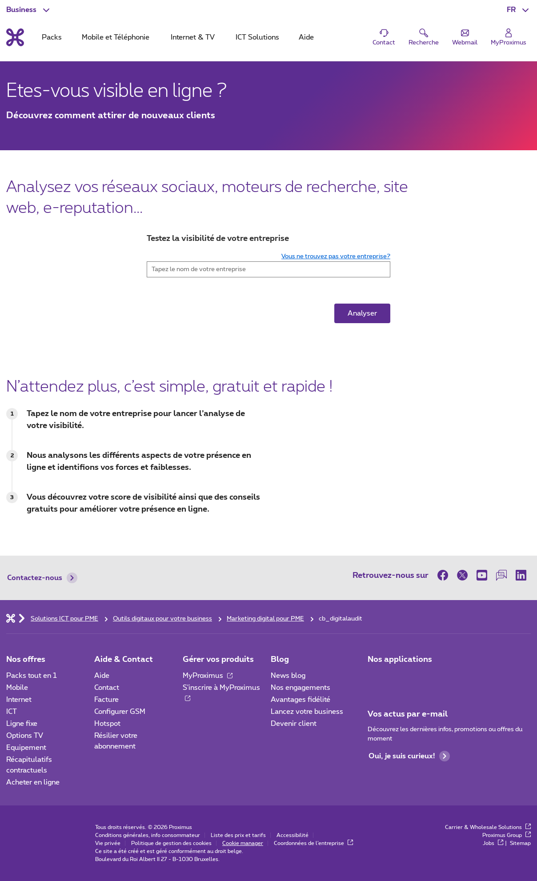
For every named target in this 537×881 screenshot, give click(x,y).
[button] (519, 9)
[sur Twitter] (462, 575)
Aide (101, 675)
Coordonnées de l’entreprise (313, 843)
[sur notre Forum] (501, 575)
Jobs (493, 843)
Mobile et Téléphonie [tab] (115, 37)
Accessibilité (293, 835)
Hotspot (107, 723)
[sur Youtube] (482, 575)
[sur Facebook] (445, 575)
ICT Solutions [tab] (257, 37)
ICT (11, 711)
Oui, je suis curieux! (409, 756)
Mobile (17, 687)
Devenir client (294, 723)
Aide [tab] (306, 37)
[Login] (508, 37)
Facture (106, 699)
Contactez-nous (42, 578)
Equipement (26, 747)
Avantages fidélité (300, 699)
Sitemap (520, 843)
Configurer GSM (119, 711)
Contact (106, 687)
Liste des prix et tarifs (238, 835)
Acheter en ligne (33, 782)
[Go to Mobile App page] (401, 678)
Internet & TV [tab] (193, 37)
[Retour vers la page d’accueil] (15, 37)
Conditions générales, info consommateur (147, 835)
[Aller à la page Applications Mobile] (376, 678)
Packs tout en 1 (31, 675)
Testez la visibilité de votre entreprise (218, 239)
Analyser (362, 313)
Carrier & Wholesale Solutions (488, 827)
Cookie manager (242, 843)
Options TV (24, 735)
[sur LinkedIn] (521, 575)
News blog (288, 675)
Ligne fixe (21, 723)
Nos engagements (300, 687)
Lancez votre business (307, 711)
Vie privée (107, 843)
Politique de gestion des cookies (171, 843)
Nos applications (400, 660)
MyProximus (207, 675)
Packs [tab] (52, 37)
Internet (19, 699)
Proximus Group (506, 835)
